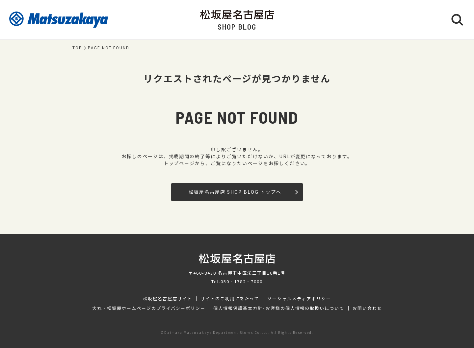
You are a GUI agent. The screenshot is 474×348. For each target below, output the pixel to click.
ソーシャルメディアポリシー (299, 298)
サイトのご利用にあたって (229, 298)
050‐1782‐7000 (242, 281)
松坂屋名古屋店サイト (167, 298)
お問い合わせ (367, 308)
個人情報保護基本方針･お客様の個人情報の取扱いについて (278, 308)
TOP (77, 47)
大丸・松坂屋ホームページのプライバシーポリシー (148, 308)
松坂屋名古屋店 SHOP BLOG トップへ (243, 191)
